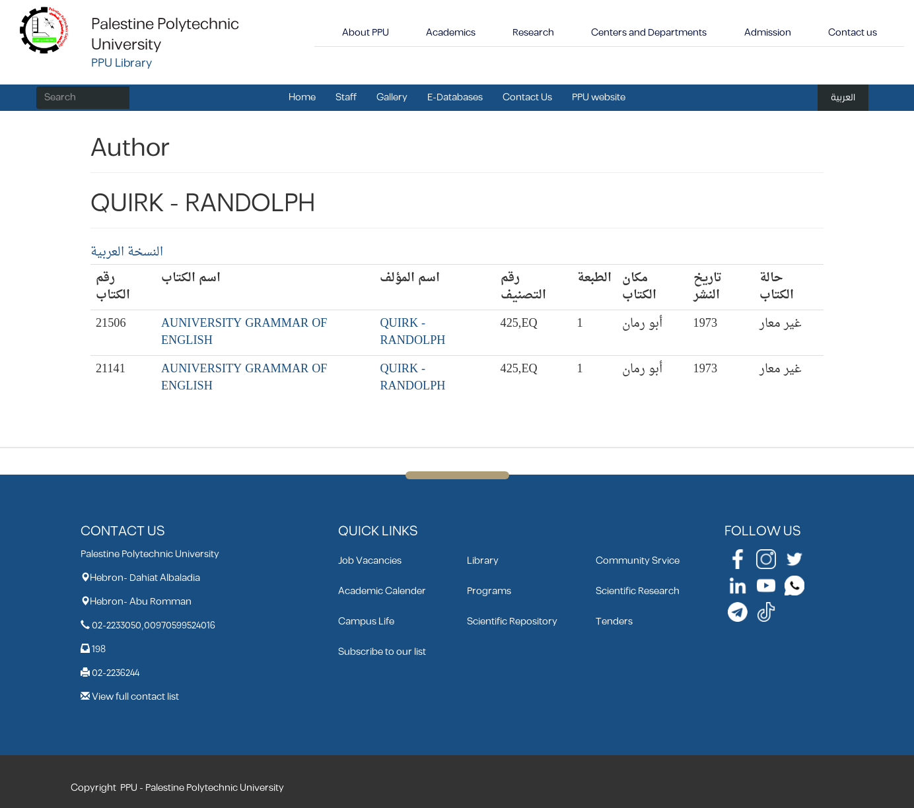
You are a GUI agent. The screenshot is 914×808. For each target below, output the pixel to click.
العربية (843, 97)
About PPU (365, 32)
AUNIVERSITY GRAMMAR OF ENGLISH (244, 332)
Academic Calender (382, 591)
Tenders (614, 621)
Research (533, 32)
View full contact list (135, 696)
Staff (346, 97)
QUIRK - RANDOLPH (412, 332)
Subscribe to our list (382, 651)
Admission (767, 32)
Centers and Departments (649, 32)
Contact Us (527, 97)
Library (483, 560)
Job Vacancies (370, 560)
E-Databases (455, 97)
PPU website (598, 97)
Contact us (852, 32)
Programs (489, 591)
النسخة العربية (126, 252)
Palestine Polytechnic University (165, 35)
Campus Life (366, 621)
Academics (450, 32)
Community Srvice (638, 560)
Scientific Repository (512, 621)
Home (302, 97)
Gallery (391, 97)
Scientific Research (638, 591)
